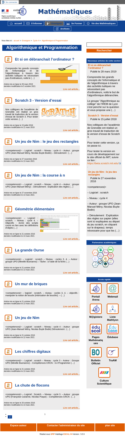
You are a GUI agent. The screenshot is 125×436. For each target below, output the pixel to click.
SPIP (53, 434)
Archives (62, 28)
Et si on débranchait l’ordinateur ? (99, 66)
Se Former (74, 23)
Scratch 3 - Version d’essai (103, 115)
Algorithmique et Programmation (55, 41)
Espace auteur (18, 425)
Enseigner (54, 23)
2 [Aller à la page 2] (10, 417)
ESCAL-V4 (67, 434)
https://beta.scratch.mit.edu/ (103, 163)
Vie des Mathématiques (101, 23)
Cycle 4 (36, 41)
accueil (15, 23)
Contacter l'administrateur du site (66, 425)
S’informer (34, 23)
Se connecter (11, 2)
